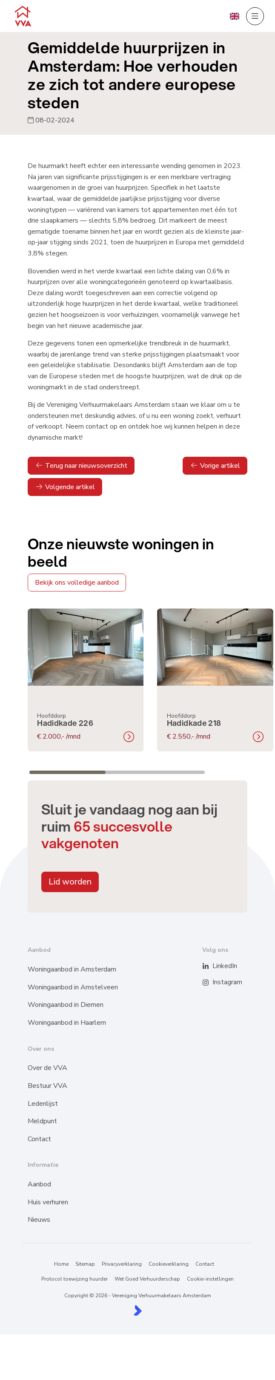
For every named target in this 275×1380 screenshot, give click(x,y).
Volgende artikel (65, 487)
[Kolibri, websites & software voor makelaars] (137, 1310)
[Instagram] (211, 982)
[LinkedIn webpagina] (211, 966)
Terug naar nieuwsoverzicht (81, 465)
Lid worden (70, 881)
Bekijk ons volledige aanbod (77, 582)
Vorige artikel (215, 465)
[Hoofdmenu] (255, 16)
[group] (85, 680)
